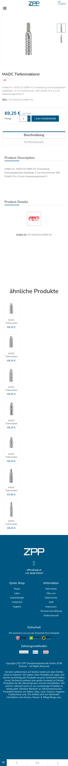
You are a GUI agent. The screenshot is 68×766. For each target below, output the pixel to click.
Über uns (50, 593)
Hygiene (17, 606)
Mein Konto (51, 588)
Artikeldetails (34, 142)
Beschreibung (34, 135)
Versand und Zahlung (51, 611)
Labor (17, 593)
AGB (51, 602)
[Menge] (24, 119)
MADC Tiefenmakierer (11, 321)
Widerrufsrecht (51, 615)
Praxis (17, 588)
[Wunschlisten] (37, 762)
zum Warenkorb (45, 118)
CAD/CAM (17, 602)
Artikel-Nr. (21, 234)
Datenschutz (51, 597)
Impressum (51, 606)
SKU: (4, 99)
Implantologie (17, 597)
